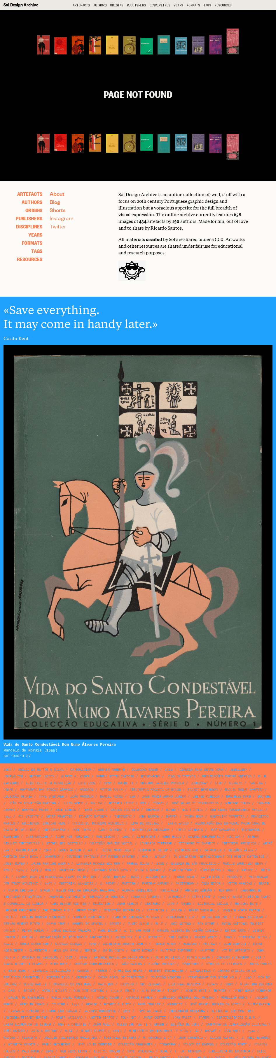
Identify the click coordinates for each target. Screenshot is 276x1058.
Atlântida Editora (256, 984)
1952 (92, 943)
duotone (264, 796)
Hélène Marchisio (115, 850)
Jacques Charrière (100, 1010)
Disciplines (159, 5)
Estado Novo (235, 930)
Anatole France (139, 997)
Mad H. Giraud (154, 856)
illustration (258, 1004)
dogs (228, 937)
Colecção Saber (145, 769)
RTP (143, 803)
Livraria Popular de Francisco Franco (42, 1010)
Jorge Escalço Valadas (71, 930)
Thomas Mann (183, 876)
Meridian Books (234, 997)
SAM (132, 796)
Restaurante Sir (180, 917)
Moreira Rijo (57, 977)
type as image (149, 1010)
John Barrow (148, 816)
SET (258, 957)
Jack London (65, 809)
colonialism (26, 850)
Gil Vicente (28, 816)
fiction (234, 836)
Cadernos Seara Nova (110, 870)
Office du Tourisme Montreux (98, 823)
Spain (45, 890)
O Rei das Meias (128, 970)
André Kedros (142, 950)
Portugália (168, 890)
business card (238, 796)
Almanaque (177, 897)
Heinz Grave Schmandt (252, 990)
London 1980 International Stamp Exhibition (56, 876)
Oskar (8, 789)
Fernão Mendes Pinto (22, 923)
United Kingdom (206, 796)
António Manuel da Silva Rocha (121, 957)
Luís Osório (14, 1031)
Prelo (8, 917)
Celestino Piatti (132, 1024)
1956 (247, 977)
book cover (81, 830)
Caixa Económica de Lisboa (27, 1024)
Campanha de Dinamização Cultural (236, 1024)
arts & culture (44, 1031)
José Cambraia (190, 1037)
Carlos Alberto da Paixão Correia (187, 930)
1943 (222, 897)
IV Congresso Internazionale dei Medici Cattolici (218, 856)
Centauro (152, 903)
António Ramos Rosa (21, 856)
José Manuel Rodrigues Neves (215, 1004)
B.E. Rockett (150, 937)
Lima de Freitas (144, 823)
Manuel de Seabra (87, 923)
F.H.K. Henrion (188, 1051)
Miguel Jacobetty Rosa (65, 870)
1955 (107, 783)
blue (159, 923)
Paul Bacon (107, 930)
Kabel (117, 1031)
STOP (218, 783)
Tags (207, 5)
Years (178, 5)
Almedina (11, 836)
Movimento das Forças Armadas (46, 789)
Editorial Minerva (184, 984)
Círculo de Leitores (224, 964)
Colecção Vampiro (166, 977)
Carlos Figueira (125, 809)
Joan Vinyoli (234, 943)
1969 (126, 1010)
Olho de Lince (168, 957)
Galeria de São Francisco (193, 863)
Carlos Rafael (222, 1037)
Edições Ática (240, 850)
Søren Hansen (69, 850)
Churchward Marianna (187, 1010)
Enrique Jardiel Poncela (162, 783)
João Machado (81, 796)
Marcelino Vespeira (227, 816)
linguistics (200, 970)
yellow (176, 910)
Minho (171, 809)
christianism (54, 830)
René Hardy (171, 836)
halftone (207, 950)
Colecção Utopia (18, 796)
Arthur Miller (54, 990)
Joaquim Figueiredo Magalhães (70, 1037)
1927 (68, 957)
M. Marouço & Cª (157, 1037)
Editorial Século (213, 903)
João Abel (101, 1024)
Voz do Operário (235, 950)
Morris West (196, 990)
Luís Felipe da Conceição (48, 783)
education (101, 903)
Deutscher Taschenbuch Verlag (236, 809)
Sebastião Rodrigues (122, 910)
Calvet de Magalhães (26, 997)
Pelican (210, 943)
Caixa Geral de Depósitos (121, 977)
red (6, 870)
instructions (37, 836)
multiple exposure (176, 950)
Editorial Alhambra (76, 883)
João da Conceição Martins (32, 803)
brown (159, 1024)
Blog (55, 201)
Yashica (256, 783)
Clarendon (38, 950)
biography (168, 1044)
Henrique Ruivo (117, 1004)
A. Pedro (107, 883)
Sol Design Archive (21, 4)
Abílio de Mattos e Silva (41, 769)
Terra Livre (93, 809)
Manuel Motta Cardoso (115, 776)
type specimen (51, 796)
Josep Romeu (14, 863)
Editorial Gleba (253, 937)
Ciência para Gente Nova (201, 769)
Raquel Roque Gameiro (244, 789)
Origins (116, 5)
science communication (94, 964)
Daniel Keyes (111, 796)
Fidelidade (201, 897)
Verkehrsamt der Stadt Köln (212, 977)
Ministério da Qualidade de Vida (158, 1031)
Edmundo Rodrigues (88, 917)
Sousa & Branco (147, 870)
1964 (20, 870)
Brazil (264, 883)
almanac (190, 943)
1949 (49, 1051)
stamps (204, 1017)
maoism (9, 1037)
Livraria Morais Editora (98, 863)
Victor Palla (111, 789)
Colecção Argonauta (135, 1044)
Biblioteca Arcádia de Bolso (155, 789)
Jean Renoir (127, 903)
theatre (220, 990)
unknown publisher (20, 910)
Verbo (186, 903)
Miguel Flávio (93, 1031)
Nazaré (210, 1031)
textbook (226, 890)
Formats (193, 5)
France (247, 870)
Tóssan (158, 803)
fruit (130, 990)
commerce (52, 856)
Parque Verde (206, 937)
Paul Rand (30, 1051)
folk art (128, 1017)
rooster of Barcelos (40, 957)
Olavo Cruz (55, 923)
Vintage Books (237, 803)
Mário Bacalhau (202, 910)
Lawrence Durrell (146, 897)
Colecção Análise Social (111, 843)
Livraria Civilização (51, 970)
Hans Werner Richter (68, 903)
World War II (35, 984)
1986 (48, 883)
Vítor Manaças (239, 883)
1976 (170, 903)
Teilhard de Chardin (197, 843)
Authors (100, 5)
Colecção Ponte (233, 1044)
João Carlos (131, 964)
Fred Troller (149, 1004)
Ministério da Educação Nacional (85, 890)
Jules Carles (260, 964)
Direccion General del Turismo (186, 997)
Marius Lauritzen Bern (243, 863)
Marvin (171, 816)
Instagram (62, 218)
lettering (155, 910)
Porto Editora (20, 890)
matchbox (105, 984)
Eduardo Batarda (93, 816)
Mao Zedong (105, 836)
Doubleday (199, 783)
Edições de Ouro (185, 1024)
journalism (13, 776)
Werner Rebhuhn (111, 769)
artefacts (81, 5)
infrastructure (214, 917)
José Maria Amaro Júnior (164, 796)
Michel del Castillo (64, 843)
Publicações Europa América (226, 776)
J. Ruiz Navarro (255, 1037)
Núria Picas (210, 870)
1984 (34, 870)
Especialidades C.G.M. (236, 1017)
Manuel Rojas (138, 863)
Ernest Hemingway (203, 789)
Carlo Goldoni (110, 830)
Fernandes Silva (248, 917)
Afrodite (174, 1004)
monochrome (150, 776)
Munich (90, 950)
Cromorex (83, 977)
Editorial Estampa (120, 1037)
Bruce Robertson (34, 943)
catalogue (213, 850)
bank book (17, 970)
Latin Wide (210, 876)
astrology (123, 937)
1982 (168, 769)
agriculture (156, 876)
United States (101, 1017)
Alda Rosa (58, 964)
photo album (138, 923)
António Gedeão (198, 890)
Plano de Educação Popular (135, 917)
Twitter (58, 226)
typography (250, 830)
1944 (251, 1031)
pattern (128, 883)
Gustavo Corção (68, 943)
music (69, 1031)
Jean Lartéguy (180, 870)
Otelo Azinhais (189, 830)
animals (152, 809)
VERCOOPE (234, 876)
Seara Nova (193, 816)
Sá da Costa (113, 950)
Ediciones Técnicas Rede (44, 823)
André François (59, 816)
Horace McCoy (164, 943)
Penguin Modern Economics (42, 917)
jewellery (238, 769)
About (57, 193)
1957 (75, 1004)
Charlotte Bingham (232, 957)
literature (146, 836)
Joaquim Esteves (181, 776)
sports (115, 923)
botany (213, 984)
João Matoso (180, 923)
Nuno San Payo (65, 950)
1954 (114, 990)
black (8, 943)
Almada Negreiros (137, 890)
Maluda (96, 803)
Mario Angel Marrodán (70, 997)
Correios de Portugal (72, 984)
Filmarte (29, 1037)
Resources (223, 5)
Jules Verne (73, 803)
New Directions (73, 1051)
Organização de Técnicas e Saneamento (74, 937)
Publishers (136, 5)
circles (235, 783)
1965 (160, 863)
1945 (47, 850)
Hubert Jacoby (41, 776)
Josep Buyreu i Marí (121, 876)
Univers (127, 984)
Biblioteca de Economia (229, 1051)
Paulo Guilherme (56, 1044)
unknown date (246, 903)
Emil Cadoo (178, 937)
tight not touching (72, 836)
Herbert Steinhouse (166, 970)
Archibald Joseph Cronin (125, 943)
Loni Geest (87, 783)
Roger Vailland (69, 1017)
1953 (7, 769)
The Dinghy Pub (56, 910)
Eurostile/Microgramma (150, 830)
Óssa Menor (210, 883)
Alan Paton (151, 990)
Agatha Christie (72, 1024)
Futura (27, 937)
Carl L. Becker (21, 990)
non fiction (192, 809)
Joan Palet (181, 1017)
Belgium (58, 1004)
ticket (173, 990)
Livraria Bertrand (156, 843)
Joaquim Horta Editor (241, 910)
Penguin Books (32, 1004)
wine (164, 1051)
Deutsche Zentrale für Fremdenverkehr (101, 856)
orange (91, 1004)
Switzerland (150, 984)
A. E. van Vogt (137, 930)
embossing (123, 816)
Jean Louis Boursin (94, 1044)
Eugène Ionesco (162, 964)
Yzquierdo (190, 964)
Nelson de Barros (198, 1044)
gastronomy (185, 883)
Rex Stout (206, 923)
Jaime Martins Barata (50, 863)
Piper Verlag (33, 930)
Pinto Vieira (198, 957)
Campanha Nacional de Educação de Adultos (86, 897)
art (91, 850)
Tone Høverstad (140, 1051)
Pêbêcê (101, 970)
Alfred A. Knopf (75, 776)
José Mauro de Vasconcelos (195, 803)
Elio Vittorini (107, 1051)
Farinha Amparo (155, 883)
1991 (231, 870)
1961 (126, 836)
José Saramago (222, 830)
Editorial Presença (239, 843)
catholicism (80, 769)
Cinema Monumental (204, 836)
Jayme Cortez (154, 1017)
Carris (83, 970)
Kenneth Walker (21, 1044)
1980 (229, 984)
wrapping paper (35, 809)
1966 (83, 957)
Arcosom (86, 789)
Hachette (125, 783)
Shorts (58, 210)
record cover (107, 997)
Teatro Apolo (177, 823)
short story (86, 910)
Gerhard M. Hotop (153, 850)
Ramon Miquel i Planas (23, 964)
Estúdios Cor (186, 850)
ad (196, 1031)
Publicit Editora (89, 990)
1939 (7, 816)
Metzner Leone (121, 803)
